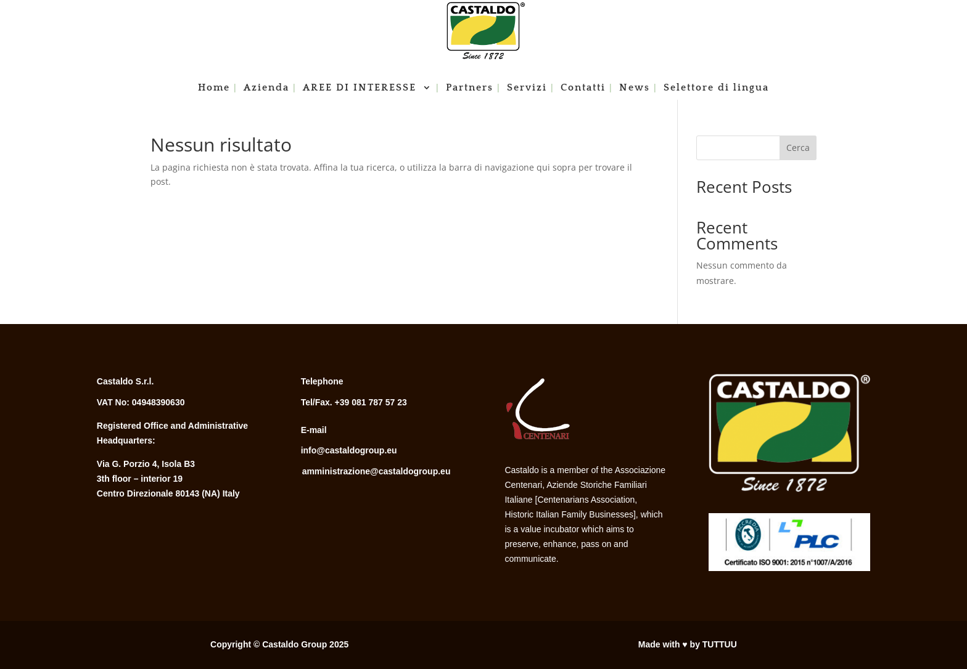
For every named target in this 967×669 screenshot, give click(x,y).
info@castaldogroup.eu (349, 450)
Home (214, 88)
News (634, 88)
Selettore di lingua (716, 88)
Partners (469, 88)
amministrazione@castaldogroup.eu (376, 471)
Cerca (798, 147)
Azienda (266, 88)
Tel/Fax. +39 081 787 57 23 (354, 402)
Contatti (583, 88)
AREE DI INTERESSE (361, 88)
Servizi (527, 88)
